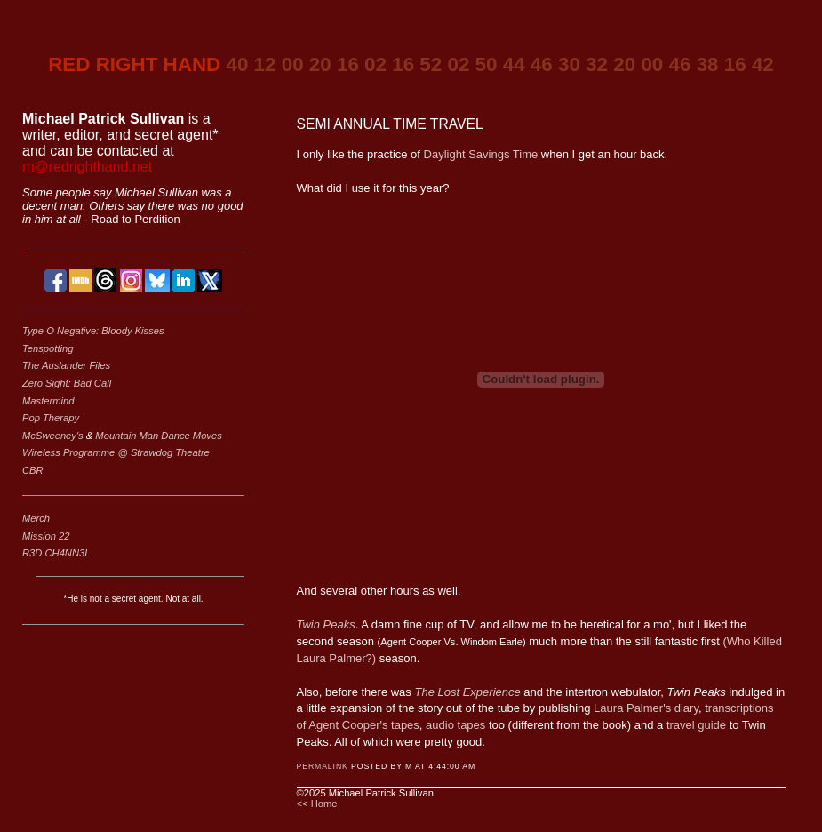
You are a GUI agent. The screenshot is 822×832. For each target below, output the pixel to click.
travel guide (696, 725)
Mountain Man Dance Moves (158, 435)
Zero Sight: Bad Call (66, 383)
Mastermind (48, 401)
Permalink (322, 766)
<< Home (317, 803)
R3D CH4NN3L (56, 553)
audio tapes (455, 725)
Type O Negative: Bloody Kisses (93, 330)
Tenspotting (47, 348)
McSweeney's (54, 435)
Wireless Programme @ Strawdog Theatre (116, 452)
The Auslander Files (66, 365)
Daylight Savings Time (481, 154)
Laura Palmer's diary (646, 708)
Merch (36, 518)
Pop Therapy (50, 417)
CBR (33, 470)
